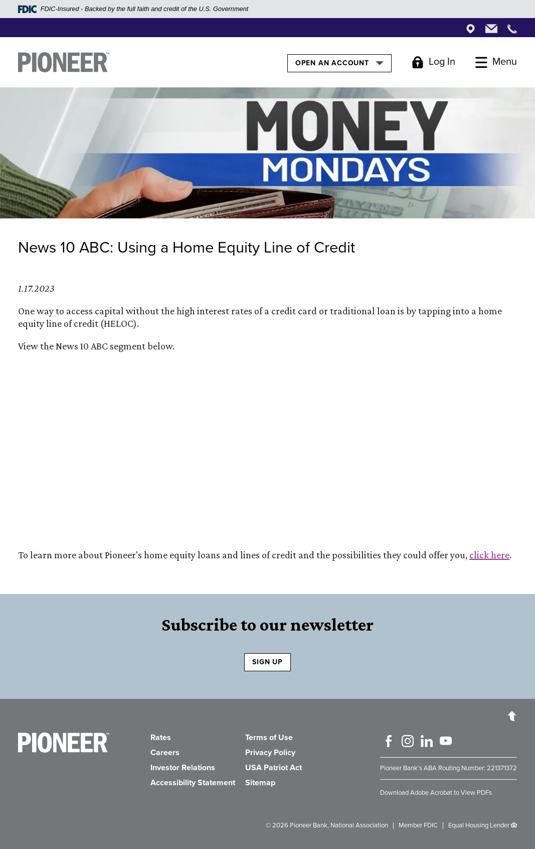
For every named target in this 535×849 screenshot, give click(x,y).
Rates (160, 738)
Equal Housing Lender (478, 825)
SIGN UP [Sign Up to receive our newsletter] (267, 662)
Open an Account (339, 62)
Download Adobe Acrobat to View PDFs (436, 793)
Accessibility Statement (192, 783)
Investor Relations (182, 768)
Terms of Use (269, 738)
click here (489, 554)
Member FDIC (418, 825)
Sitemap (260, 783)
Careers (165, 753)
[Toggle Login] (433, 62)
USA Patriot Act (273, 768)
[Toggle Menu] (496, 62)
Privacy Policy (270, 753)
